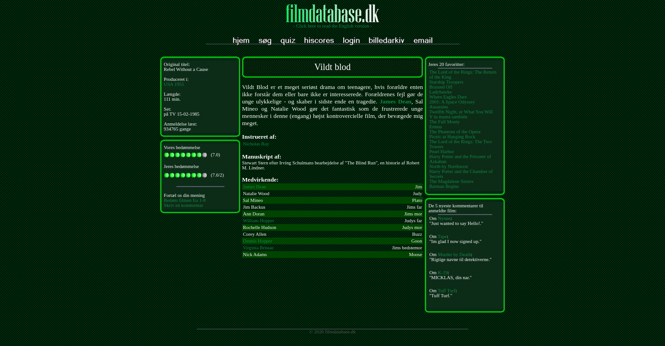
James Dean (395, 101)
